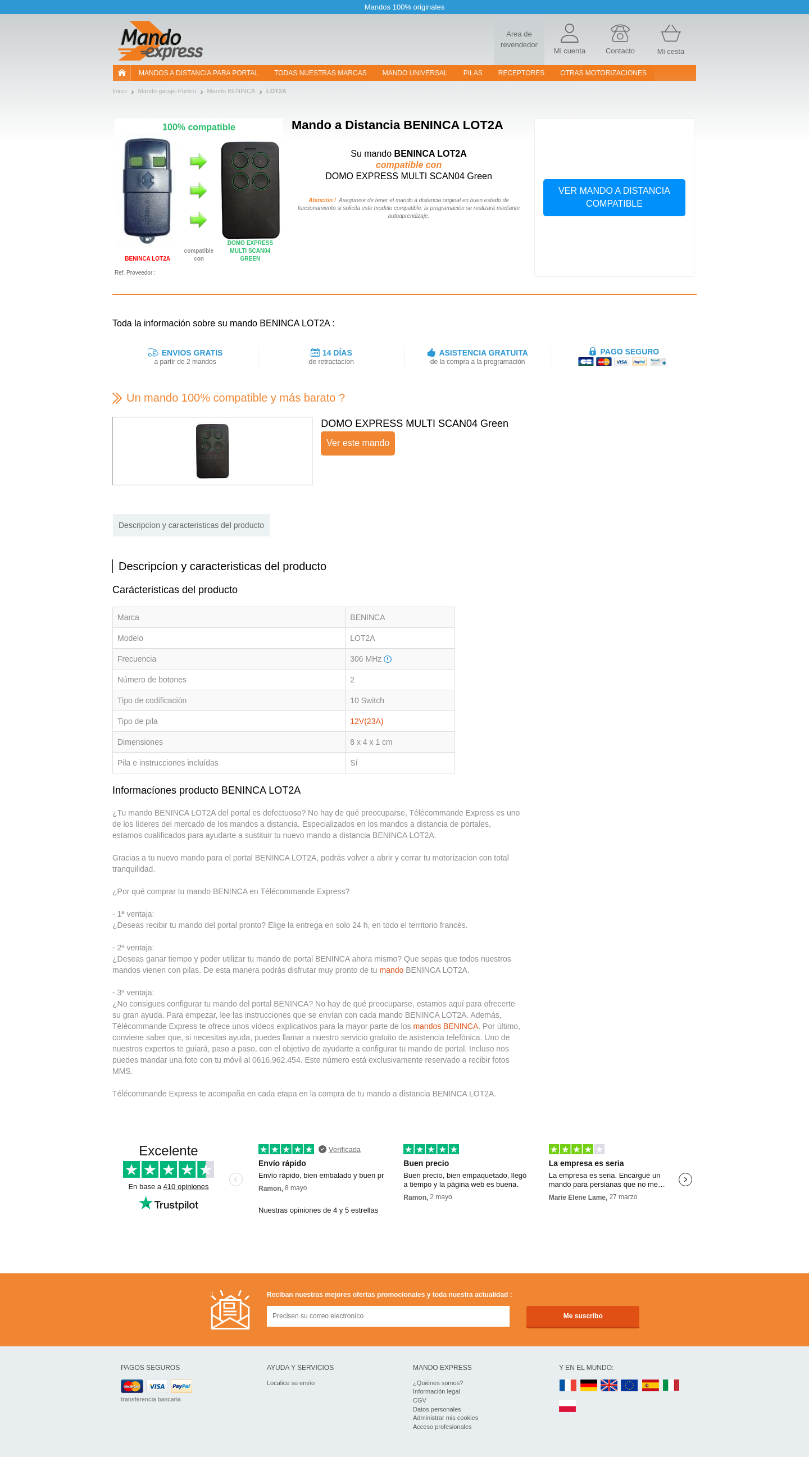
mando (391, 970)
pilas (473, 73)
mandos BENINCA (445, 1026)
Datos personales (437, 1409)
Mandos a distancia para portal (198, 73)
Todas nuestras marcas (320, 73)
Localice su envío (291, 1382)
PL (568, 1407)
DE (589, 1386)
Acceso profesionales (442, 1426)
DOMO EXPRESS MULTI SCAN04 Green (414, 423)
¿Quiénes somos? (438, 1382)
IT (671, 1386)
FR (568, 1386)
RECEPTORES (521, 73)
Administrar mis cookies (445, 1417)
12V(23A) (366, 721)
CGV (419, 1400)
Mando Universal (415, 73)
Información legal (436, 1391)
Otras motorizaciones (603, 73)
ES (651, 1386)
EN (630, 1386)
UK (610, 1386)
